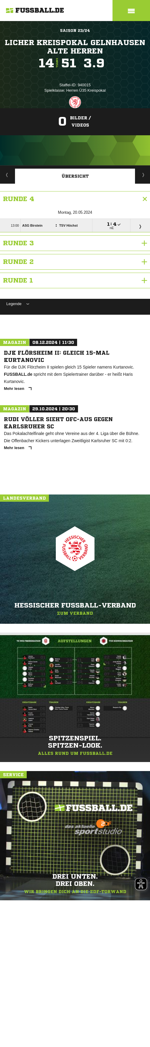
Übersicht (75, 176)
